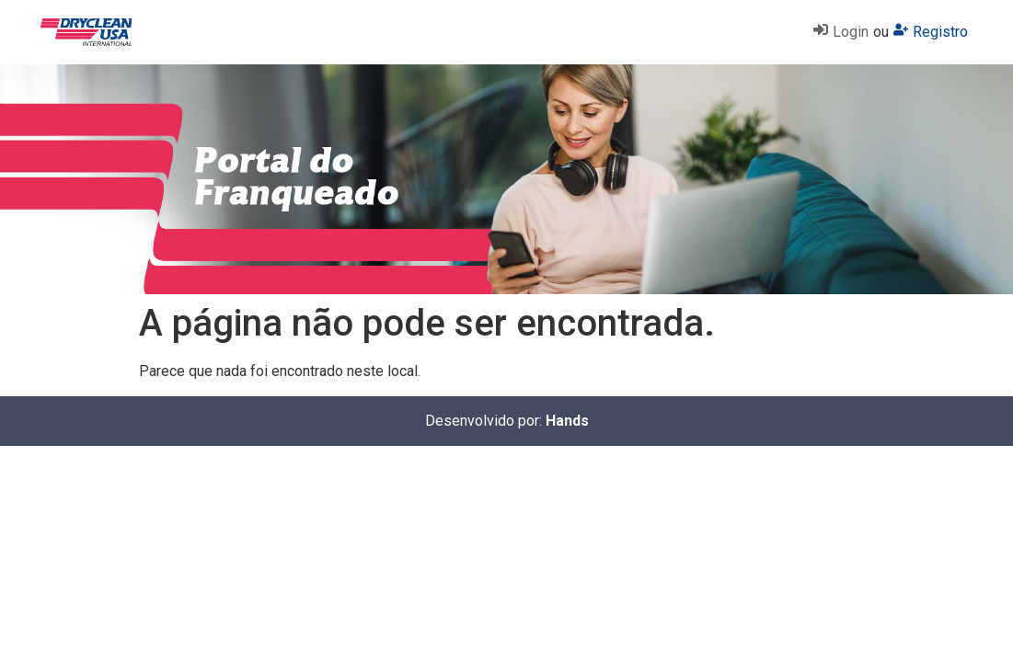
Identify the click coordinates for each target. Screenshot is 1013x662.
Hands (567, 420)
